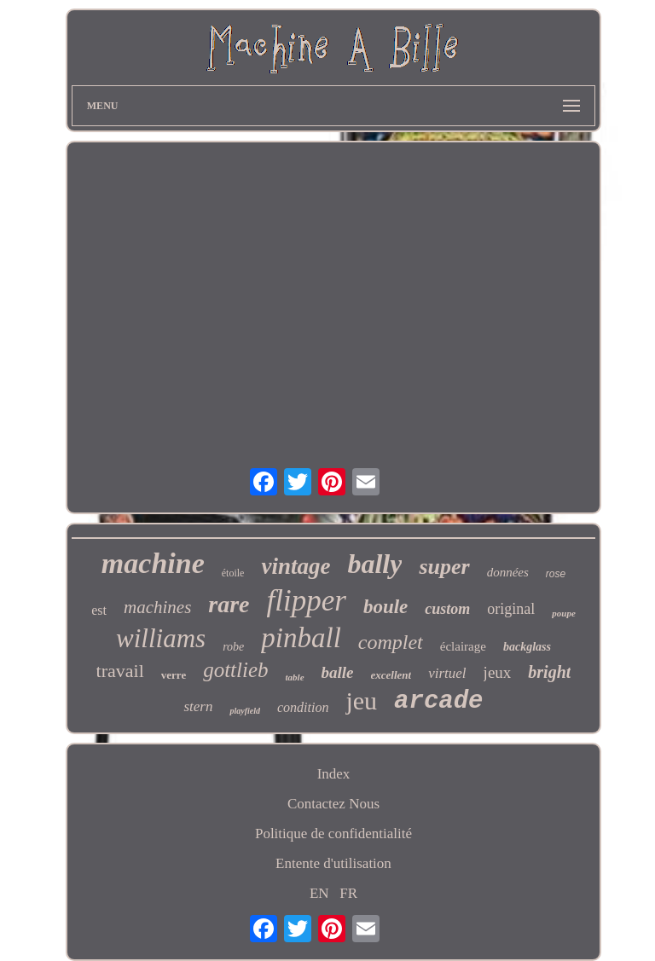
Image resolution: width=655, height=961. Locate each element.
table (295, 677)
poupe (564, 613)
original (511, 608)
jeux (498, 672)
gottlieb (235, 669)
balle (338, 672)
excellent (391, 675)
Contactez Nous (333, 804)
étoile (233, 573)
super (444, 566)
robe (233, 646)
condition (302, 707)
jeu (361, 700)
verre (173, 675)
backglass (527, 646)
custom (447, 608)
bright (549, 672)
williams (161, 638)
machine (153, 563)
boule (385, 606)
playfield (244, 710)
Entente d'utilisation (333, 863)
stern (197, 706)
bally (374, 563)
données (508, 572)
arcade (438, 701)
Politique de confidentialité (333, 833)
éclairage (463, 646)
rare (228, 604)
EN (319, 893)
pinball (301, 637)
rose (555, 574)
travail (120, 670)
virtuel (447, 673)
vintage (295, 566)
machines (157, 607)
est (99, 610)
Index (334, 774)
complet (390, 642)
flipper (306, 600)
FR (348, 893)
